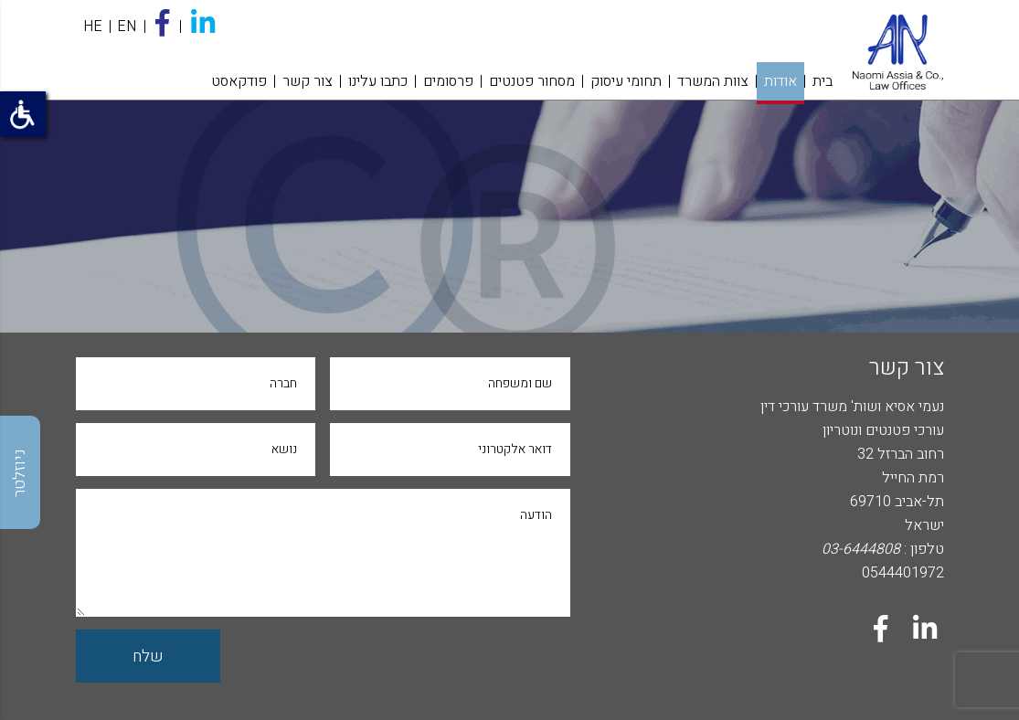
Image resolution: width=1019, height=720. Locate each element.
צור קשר (307, 81)
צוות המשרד (712, 81)
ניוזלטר (19, 473)
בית (822, 81)
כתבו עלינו (378, 81)
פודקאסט (239, 81)
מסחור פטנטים (532, 81)
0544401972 (903, 573)
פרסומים (448, 81)
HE (92, 26)
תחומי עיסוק (626, 81)
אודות (780, 81)
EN (126, 26)
